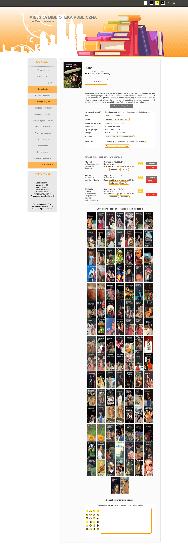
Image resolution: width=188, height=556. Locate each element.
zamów (124, 169)
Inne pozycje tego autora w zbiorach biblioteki (125, 141)
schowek (114, 169)
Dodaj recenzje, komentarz (117, 146)
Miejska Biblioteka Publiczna (63, 17)
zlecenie (124, 197)
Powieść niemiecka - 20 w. (117, 119)
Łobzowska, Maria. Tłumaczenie (119, 137)
